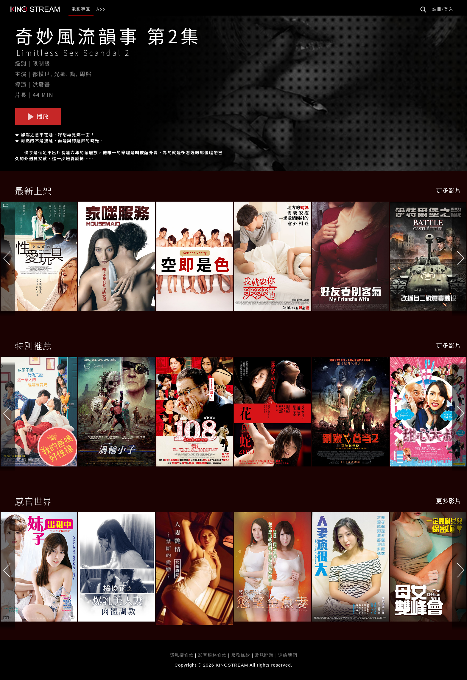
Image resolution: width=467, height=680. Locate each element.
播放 (38, 116)
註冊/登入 (443, 9)
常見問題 (264, 655)
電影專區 (81, 9)
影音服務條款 (212, 655)
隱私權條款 (182, 655)
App (100, 9)
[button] (459, 257)
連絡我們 (287, 655)
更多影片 (448, 190)
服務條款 (241, 655)
